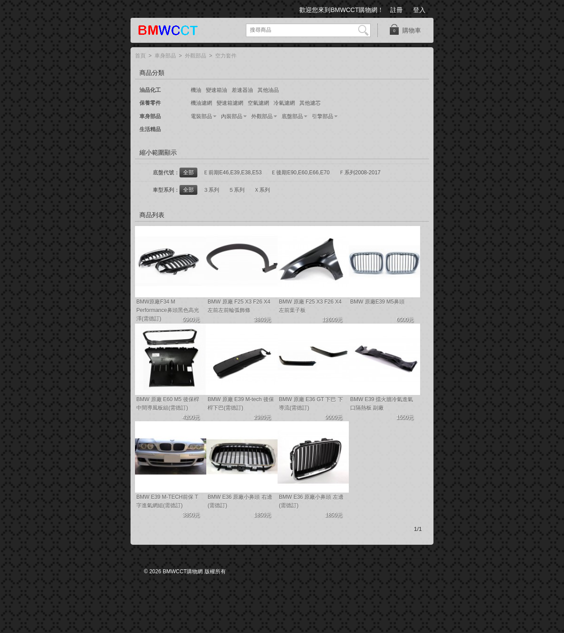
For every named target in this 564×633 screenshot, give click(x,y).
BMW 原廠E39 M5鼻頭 (377, 302)
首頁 (140, 56)
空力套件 (226, 56)
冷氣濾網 (284, 103)
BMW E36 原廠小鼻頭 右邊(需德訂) (240, 501)
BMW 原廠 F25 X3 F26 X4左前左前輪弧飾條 (239, 306)
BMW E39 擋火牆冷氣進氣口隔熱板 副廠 (381, 403)
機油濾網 (201, 103)
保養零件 (150, 103)
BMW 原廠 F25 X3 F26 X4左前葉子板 (310, 306)
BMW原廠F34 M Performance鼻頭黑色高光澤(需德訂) (167, 310)
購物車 (405, 30)
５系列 (237, 190)
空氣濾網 (258, 103)
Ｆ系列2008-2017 (359, 172)
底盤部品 (292, 116)
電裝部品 (201, 116)
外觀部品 (195, 56)
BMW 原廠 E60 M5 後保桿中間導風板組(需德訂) (167, 403)
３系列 (211, 190)
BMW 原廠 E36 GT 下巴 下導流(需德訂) (311, 403)
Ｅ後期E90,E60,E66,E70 (300, 172)
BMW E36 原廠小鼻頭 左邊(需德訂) (311, 501)
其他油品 (268, 90)
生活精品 (150, 129)
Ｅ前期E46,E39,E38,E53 (232, 172)
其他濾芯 (310, 103)
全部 (188, 172)
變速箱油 (216, 90)
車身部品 (165, 56)
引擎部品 (322, 116)
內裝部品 (231, 116)
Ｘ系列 (262, 190)
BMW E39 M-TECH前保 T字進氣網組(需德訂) (167, 501)
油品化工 (150, 90)
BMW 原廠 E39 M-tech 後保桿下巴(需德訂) (241, 403)
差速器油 (242, 90)
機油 (196, 90)
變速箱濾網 (230, 103)
